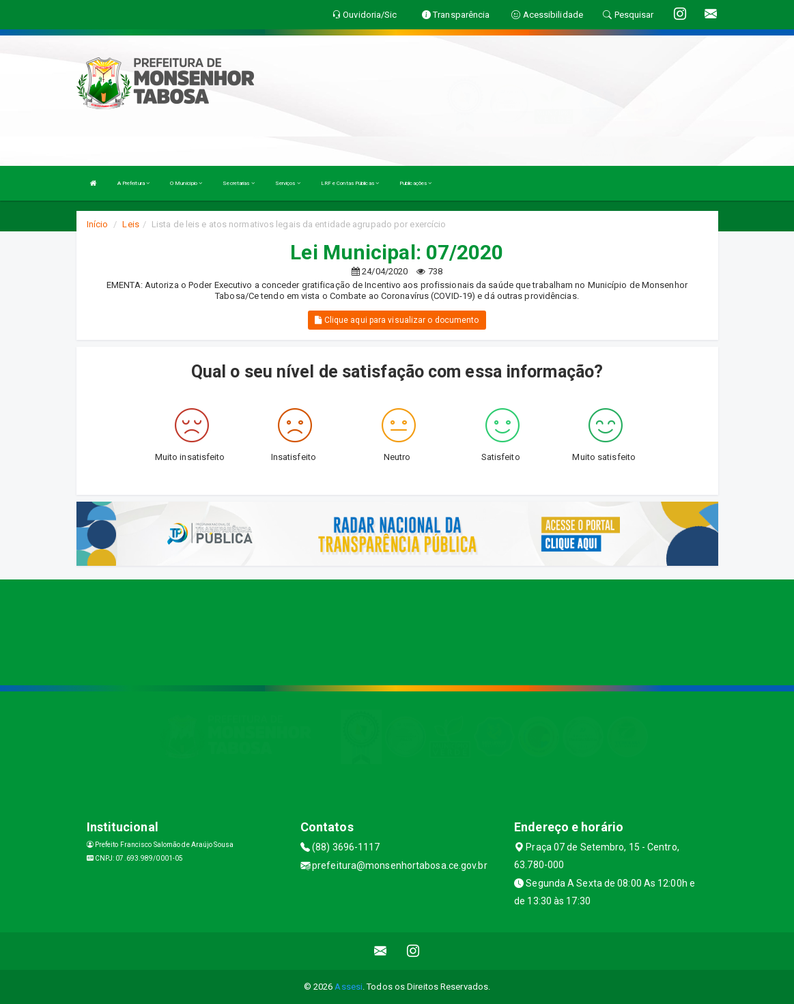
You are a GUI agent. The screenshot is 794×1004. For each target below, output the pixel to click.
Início (98, 224)
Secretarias (238, 183)
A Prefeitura (133, 183)
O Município (186, 183)
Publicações (415, 183)
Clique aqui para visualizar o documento (397, 320)
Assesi (349, 986)
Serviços (287, 183)
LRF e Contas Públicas (350, 183)
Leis (130, 224)
